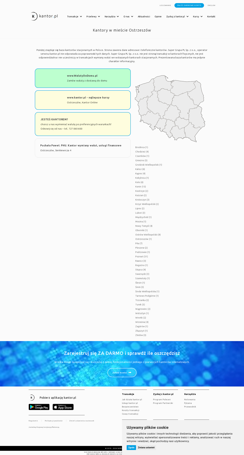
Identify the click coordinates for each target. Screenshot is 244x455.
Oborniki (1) (141, 230)
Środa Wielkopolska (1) (147, 291)
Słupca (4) (140, 269)
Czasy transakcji (130, 414)
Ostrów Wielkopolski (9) (148, 234)
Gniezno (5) (141, 160)
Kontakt (211, 16)
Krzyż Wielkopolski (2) (147, 204)
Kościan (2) (141, 195)
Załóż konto (120, 373)
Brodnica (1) (141, 147)
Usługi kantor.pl (130, 403)
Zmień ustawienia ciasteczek (81, 421)
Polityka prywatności (54, 421)
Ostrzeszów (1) (143, 239)
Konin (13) (140, 186)
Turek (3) (140, 304)
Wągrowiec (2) (142, 309)
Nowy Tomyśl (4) (143, 226)
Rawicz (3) (140, 261)
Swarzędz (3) (142, 274)
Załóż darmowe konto (189, 5)
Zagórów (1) (141, 326)
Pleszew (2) (141, 248)
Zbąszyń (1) (141, 331)
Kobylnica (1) (142, 178)
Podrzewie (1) (142, 252)
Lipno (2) (139, 208)
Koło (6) (139, 182)
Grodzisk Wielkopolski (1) (148, 165)
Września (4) (141, 322)
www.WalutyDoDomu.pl (82, 75)
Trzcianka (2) (142, 300)
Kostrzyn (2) (141, 191)
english (211, 5)
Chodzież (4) (142, 151)
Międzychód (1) (143, 217)
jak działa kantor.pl (132, 400)
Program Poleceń (162, 400)
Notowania (189, 400)
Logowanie (165, 5)
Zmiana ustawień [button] (146, 447)
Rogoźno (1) (141, 265)
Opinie (158, 16)
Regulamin (33, 421)
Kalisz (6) (140, 169)
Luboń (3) (140, 213)
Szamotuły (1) (142, 278)
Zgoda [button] (131, 447)
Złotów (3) (140, 335)
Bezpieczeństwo (130, 407)
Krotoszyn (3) (142, 199)
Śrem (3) (139, 287)
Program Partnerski (163, 403)
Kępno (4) (140, 173)
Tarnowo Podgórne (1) (147, 296)
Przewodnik (190, 407)
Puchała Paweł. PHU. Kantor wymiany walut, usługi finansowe (80, 145)
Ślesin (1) (140, 282)
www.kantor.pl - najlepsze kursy (88, 97)
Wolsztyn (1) (142, 313)
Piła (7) (139, 243)
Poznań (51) (141, 256)
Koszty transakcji (130, 410)
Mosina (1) (140, 221)
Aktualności (144, 16)
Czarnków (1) (142, 156)
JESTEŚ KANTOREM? (54, 119)
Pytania (188, 403)
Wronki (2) (140, 317)
